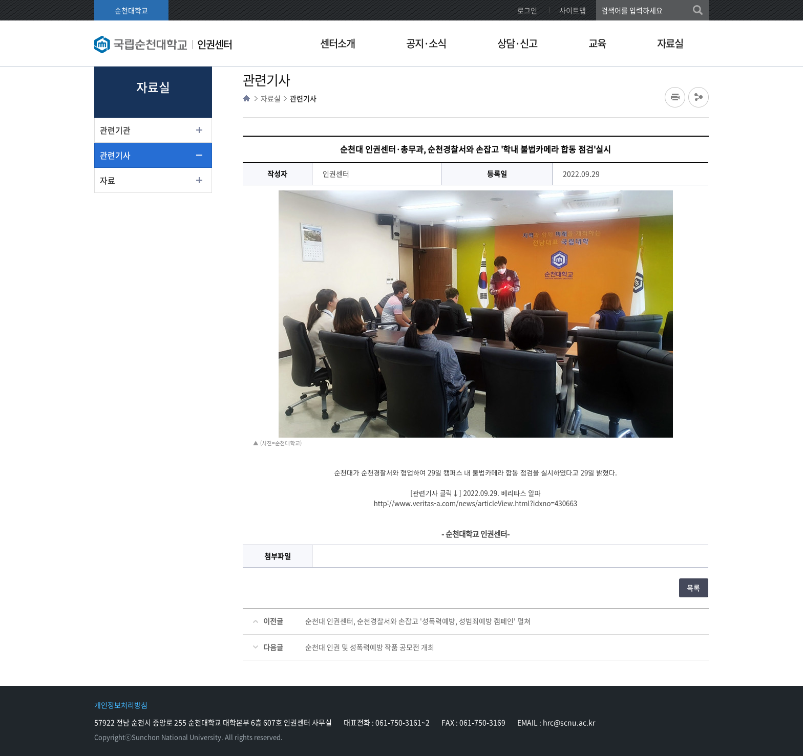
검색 (698, 10)
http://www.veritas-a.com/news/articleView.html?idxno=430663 (476, 503)
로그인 (527, 10)
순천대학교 (131, 10)
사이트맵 (572, 10)
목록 (693, 587)
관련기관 (115, 130)
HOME (246, 98)
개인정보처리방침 (120, 705)
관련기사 (115, 155)
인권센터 (214, 44)
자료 (107, 180)
